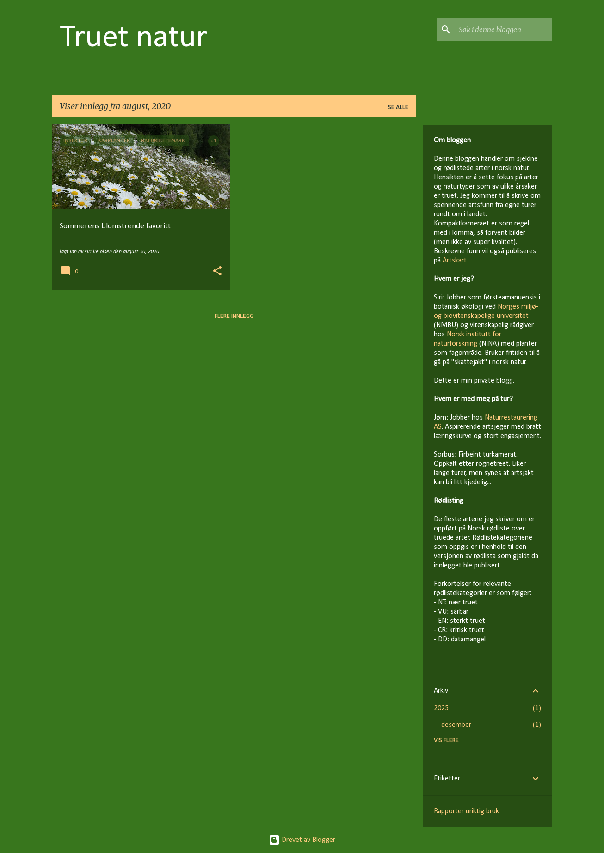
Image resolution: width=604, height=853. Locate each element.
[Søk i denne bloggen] (503, 29)
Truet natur (133, 38)
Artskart (455, 260)
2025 (441, 708)
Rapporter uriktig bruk (466, 811)
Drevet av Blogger (302, 840)
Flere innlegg (234, 316)
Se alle (398, 107)
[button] (217, 272)
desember (456, 725)
